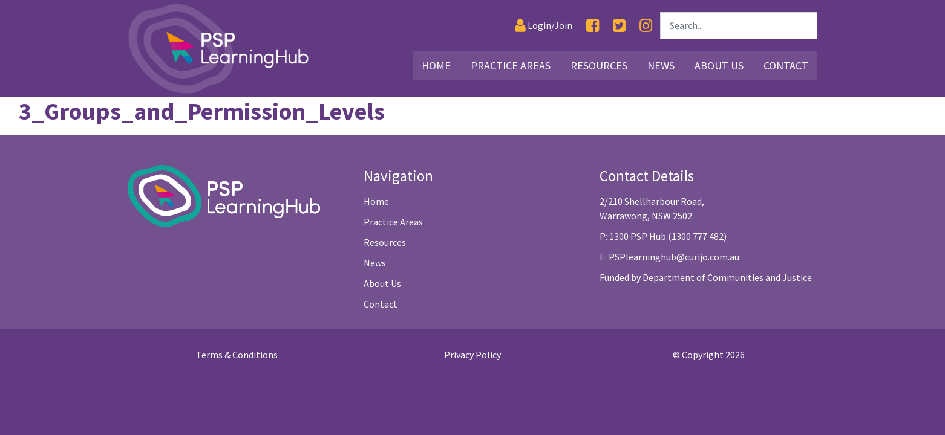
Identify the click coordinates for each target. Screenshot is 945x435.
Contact (380, 304)
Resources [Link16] (599, 65)
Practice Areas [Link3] (511, 65)
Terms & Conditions (237, 355)
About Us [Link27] (719, 65)
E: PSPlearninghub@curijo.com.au (669, 257)
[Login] (543, 25)
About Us (382, 283)
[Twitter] (619, 25)
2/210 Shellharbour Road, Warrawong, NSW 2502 (652, 208)
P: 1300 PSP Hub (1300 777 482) (663, 236)
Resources (385, 242)
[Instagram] (645, 25)
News (375, 263)
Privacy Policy (472, 355)
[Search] (738, 25)
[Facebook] (592, 25)
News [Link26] (661, 65)
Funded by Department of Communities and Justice (706, 277)
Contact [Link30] (786, 65)
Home (376, 201)
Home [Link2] (436, 65)
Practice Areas (393, 222)
